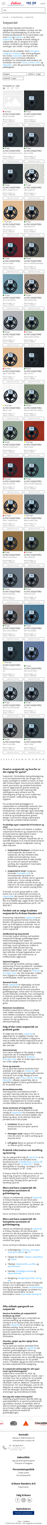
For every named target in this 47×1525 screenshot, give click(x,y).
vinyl (9, 37)
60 (8, 88)
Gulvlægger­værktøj (24, 1271)
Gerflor (31, 62)
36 (4, 88)
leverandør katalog (29, 1294)
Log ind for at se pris (13, 124)
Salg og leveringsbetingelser (23, 1460)
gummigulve (18, 1252)
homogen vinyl (23, 873)
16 (43, 759)
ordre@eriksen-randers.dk (30, 1162)
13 (33, 759)
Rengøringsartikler (26, 1278)
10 (22, 759)
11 (26, 759)
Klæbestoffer (22, 1264)
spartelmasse (14, 1266)
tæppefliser (38, 1257)
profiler (32, 1264)
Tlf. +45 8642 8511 (16, 1445)
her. (40, 1294)
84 (12, 88)
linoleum (19, 37)
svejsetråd (7, 39)
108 (16, 88)
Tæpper (28, 1257)
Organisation (23, 1487)
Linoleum (25, 1249)
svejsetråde (8, 896)
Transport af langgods (24, 1463)
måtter (13, 1259)
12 (29, 759)
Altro (38, 62)
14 (36, 759)
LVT (29, 1252)
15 (40, 759)
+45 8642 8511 (26, 1164)
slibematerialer (14, 1273)
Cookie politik (23, 1473)
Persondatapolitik (23, 1475)
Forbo (24, 62)
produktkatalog (35, 1287)
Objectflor (7, 65)
